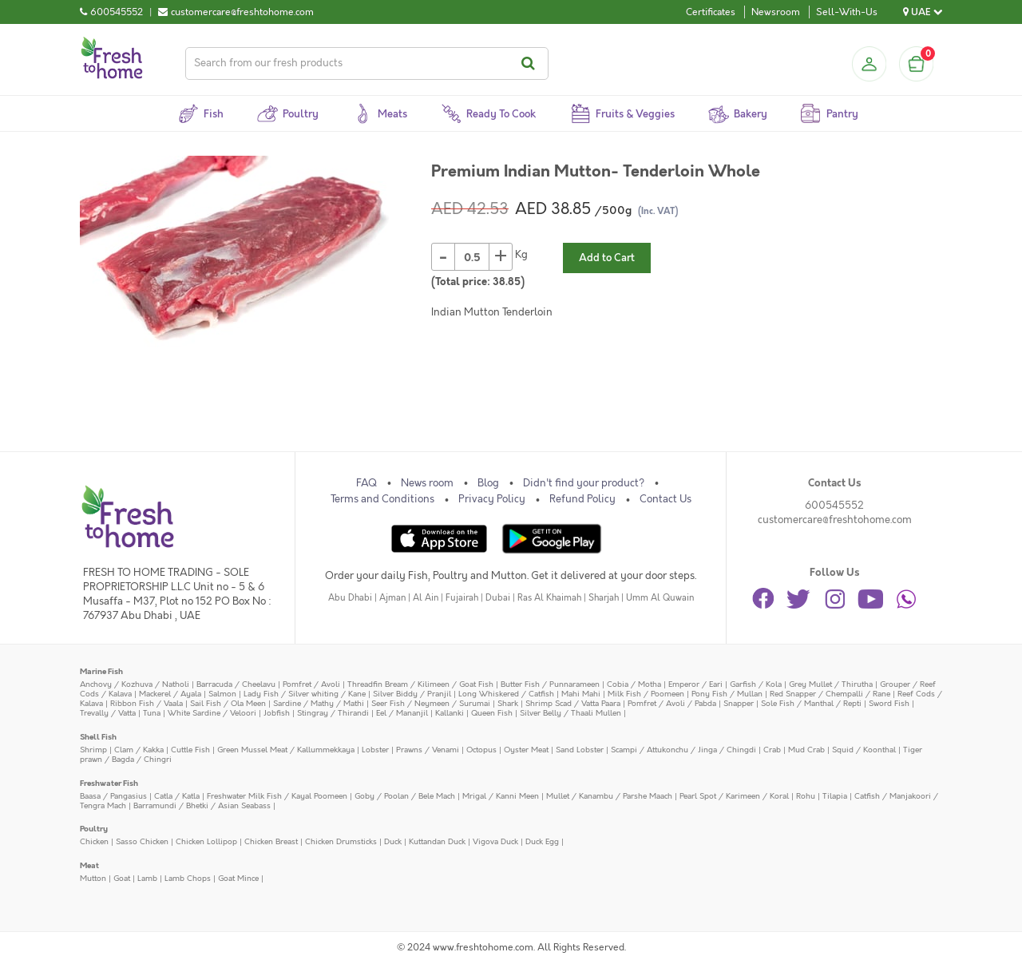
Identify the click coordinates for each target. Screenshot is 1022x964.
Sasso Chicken (142, 841)
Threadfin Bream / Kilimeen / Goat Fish (420, 684)
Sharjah (603, 598)
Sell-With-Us (846, 12)
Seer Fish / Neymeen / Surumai (430, 703)
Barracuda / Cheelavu (235, 684)
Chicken (94, 841)
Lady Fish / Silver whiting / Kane (305, 694)
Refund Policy (582, 499)
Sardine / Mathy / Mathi (318, 703)
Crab (772, 750)
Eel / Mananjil (402, 713)
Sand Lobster (580, 750)
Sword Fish (889, 703)
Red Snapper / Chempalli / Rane (830, 694)
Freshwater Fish (109, 783)
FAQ (366, 483)
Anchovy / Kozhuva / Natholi (134, 684)
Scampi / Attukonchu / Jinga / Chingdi (683, 750)
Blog (488, 483)
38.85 (507, 282)
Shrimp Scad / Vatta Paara (572, 703)
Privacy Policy (491, 499)
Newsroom (775, 12)
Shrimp (93, 750)
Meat (89, 865)
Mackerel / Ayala (170, 694)
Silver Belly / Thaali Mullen (570, 713)
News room (427, 483)
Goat (121, 878)
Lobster (375, 750)
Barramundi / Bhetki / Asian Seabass (202, 805)
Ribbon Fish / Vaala (146, 703)
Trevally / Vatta (108, 713)
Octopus (481, 750)
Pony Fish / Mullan (727, 694)
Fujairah (462, 598)
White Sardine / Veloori (212, 713)
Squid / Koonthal (864, 750)
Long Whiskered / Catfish (506, 694)
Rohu (805, 796)
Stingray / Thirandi (333, 713)
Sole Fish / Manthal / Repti (811, 703)
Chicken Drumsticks (341, 841)
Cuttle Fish (190, 750)
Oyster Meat (526, 750)
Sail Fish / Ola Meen (228, 703)
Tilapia (834, 796)
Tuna (151, 713)
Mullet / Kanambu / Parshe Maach (609, 796)
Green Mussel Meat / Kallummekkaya (286, 750)
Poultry (94, 829)
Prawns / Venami (427, 750)
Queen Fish (492, 713)
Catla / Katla (177, 796)
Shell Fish (98, 737)
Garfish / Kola (756, 684)
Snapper (738, 703)
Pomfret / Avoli (311, 684)
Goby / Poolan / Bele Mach (405, 796)
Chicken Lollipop (206, 841)
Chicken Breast (271, 841)
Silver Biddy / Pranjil (412, 694)
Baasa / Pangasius (113, 796)
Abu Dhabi (350, 598)
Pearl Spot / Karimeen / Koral (734, 796)
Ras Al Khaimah (549, 598)
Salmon (222, 694)
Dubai (497, 598)
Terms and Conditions (382, 499)
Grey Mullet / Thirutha (831, 684)
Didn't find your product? (583, 483)
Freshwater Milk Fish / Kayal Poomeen (277, 796)
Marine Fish (101, 671)
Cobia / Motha (634, 684)
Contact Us (665, 499)
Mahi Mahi (580, 694)
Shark (507, 703)
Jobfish (276, 713)
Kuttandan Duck (437, 841)
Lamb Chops (187, 878)
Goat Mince (238, 878)
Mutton (93, 878)
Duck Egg (542, 841)
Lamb (147, 878)
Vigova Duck (495, 841)
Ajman (392, 598)
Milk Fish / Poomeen (646, 694)
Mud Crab (806, 750)
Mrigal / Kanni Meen (500, 796)
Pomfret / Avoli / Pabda (672, 703)
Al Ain (425, 598)
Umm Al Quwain (660, 598)
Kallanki (449, 713)
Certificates (710, 12)
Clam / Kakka (139, 750)
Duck (393, 841)
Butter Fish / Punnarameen (550, 684)
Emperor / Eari (695, 684)
